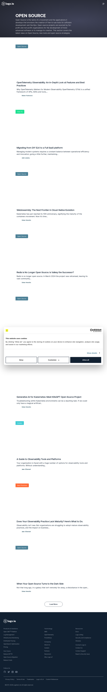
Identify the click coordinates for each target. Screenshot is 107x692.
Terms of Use (21, 679)
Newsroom (47, 654)
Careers (46, 648)
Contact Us (79, 648)
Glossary (78, 641)
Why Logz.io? (48, 657)
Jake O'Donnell (26, 469)
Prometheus (48, 638)
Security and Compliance (83, 638)
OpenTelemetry (49, 635)
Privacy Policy (9, 679)
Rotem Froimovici (27, 95)
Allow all (85, 360)
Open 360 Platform (10, 631)
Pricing (6, 647)
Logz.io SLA (40, 679)
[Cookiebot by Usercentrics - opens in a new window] (91, 330)
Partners (47, 651)
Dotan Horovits (26, 220)
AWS (45, 631)
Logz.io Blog (79, 635)
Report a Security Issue (83, 654)
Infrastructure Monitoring (11, 638)
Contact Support (81, 651)
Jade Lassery (26, 158)
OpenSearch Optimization (11, 644)
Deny (21, 360)
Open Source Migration (11, 657)
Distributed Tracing (9, 641)
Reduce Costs (8, 660)
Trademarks (30, 679)
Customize (53, 360)
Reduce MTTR (8, 654)
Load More (53, 604)
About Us (47, 645)
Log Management (9, 635)
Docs (77, 631)
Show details (92, 353)
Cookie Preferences (52, 679)
